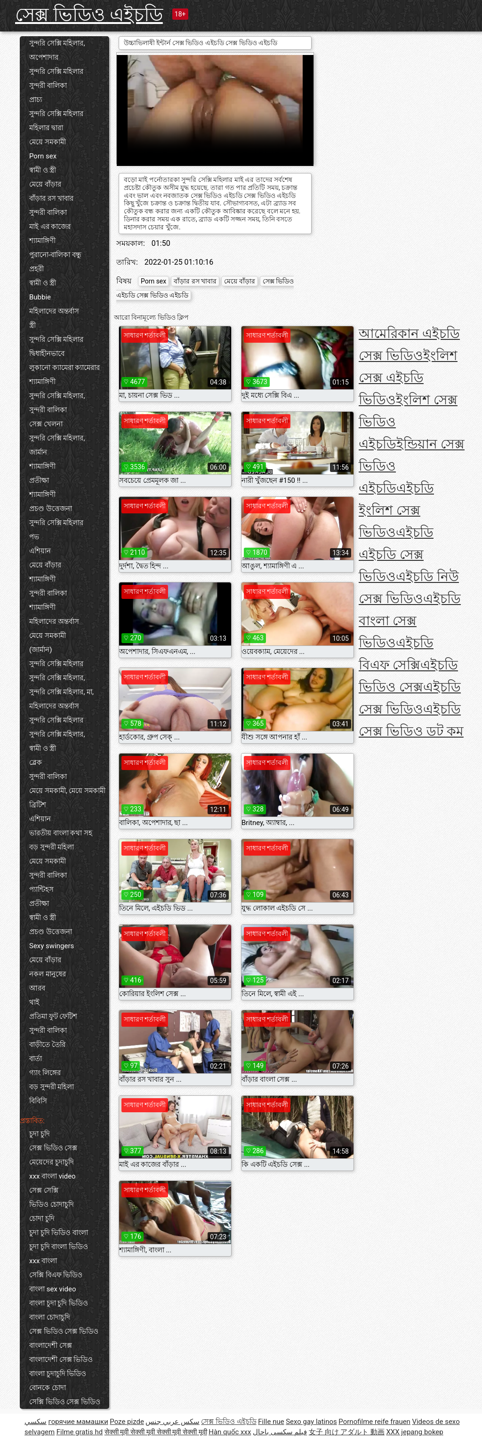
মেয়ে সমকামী (47, 142)
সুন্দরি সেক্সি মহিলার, (57, 396)
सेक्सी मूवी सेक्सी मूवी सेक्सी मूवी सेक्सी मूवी (155, 1432)
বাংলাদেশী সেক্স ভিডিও (61, 1359)
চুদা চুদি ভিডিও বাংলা (58, 1232)
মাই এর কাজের (50, 226)
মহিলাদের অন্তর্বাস (54, 311)
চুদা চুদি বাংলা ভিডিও (58, 1246)
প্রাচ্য (35, 99)
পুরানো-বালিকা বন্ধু (55, 255)
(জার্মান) (40, 649)
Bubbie (40, 297)
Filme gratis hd (79, 1432)
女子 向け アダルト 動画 (347, 1432)
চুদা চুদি (39, 1134)
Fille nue (271, 1421)
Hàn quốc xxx (230, 1432)
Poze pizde (127, 1421)
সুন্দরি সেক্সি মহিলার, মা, (61, 692)
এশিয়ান (40, 551)
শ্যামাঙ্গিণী (42, 240)
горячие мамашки (78, 1421)
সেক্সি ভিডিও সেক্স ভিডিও (64, 1402)
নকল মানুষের (47, 974)
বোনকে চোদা (47, 1388)
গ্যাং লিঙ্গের (45, 1073)
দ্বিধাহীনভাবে (46, 353)
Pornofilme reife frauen (374, 1421)
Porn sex (42, 156)
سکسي (35, 1421)
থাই (34, 1002)
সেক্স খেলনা (46, 424)
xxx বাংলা (43, 1261)
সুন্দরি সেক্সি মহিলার (56, 71)
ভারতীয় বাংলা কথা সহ (60, 833)
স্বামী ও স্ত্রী (42, 170)
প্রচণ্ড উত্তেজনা (50, 508)
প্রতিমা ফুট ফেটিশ (53, 1016)
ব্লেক (35, 762)
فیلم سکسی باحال (280, 1432)
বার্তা (35, 1058)
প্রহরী (36, 269)
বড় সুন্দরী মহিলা (51, 847)
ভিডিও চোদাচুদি (51, 1204)
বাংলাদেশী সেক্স (50, 1345)
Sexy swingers (51, 946)
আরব (37, 988)
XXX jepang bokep (414, 1432)
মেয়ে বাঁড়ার (45, 184)
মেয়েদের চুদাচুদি (51, 1162)
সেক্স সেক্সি (43, 1190)
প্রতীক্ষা (39, 480)
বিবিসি (38, 1101)
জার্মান (38, 452)
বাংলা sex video (52, 1289)
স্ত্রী (32, 325)
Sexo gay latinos (311, 1421)
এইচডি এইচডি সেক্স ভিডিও (396, 554)
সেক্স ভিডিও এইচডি (89, 15)
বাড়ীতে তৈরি (47, 1044)
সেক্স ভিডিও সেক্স (53, 1148)
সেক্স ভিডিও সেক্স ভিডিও (63, 1331)
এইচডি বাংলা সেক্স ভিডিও (410, 621)
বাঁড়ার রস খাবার (51, 198)
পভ (34, 537)
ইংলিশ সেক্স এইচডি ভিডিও (408, 378)
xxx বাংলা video (52, 1176)
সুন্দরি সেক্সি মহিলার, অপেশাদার (57, 50)
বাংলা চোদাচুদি (49, 1317)
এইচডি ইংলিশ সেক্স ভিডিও (396, 510)
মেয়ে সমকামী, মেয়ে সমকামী (67, 790)
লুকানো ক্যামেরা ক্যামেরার (64, 367)
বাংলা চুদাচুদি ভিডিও (57, 1373)
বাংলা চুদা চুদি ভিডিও (58, 1303)
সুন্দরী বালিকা (48, 85)
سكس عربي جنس (172, 1421)
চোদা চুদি (42, 1218)
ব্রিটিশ (37, 805)
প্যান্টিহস (41, 889)
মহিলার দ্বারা (46, 128)
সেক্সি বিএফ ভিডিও (55, 1275)
